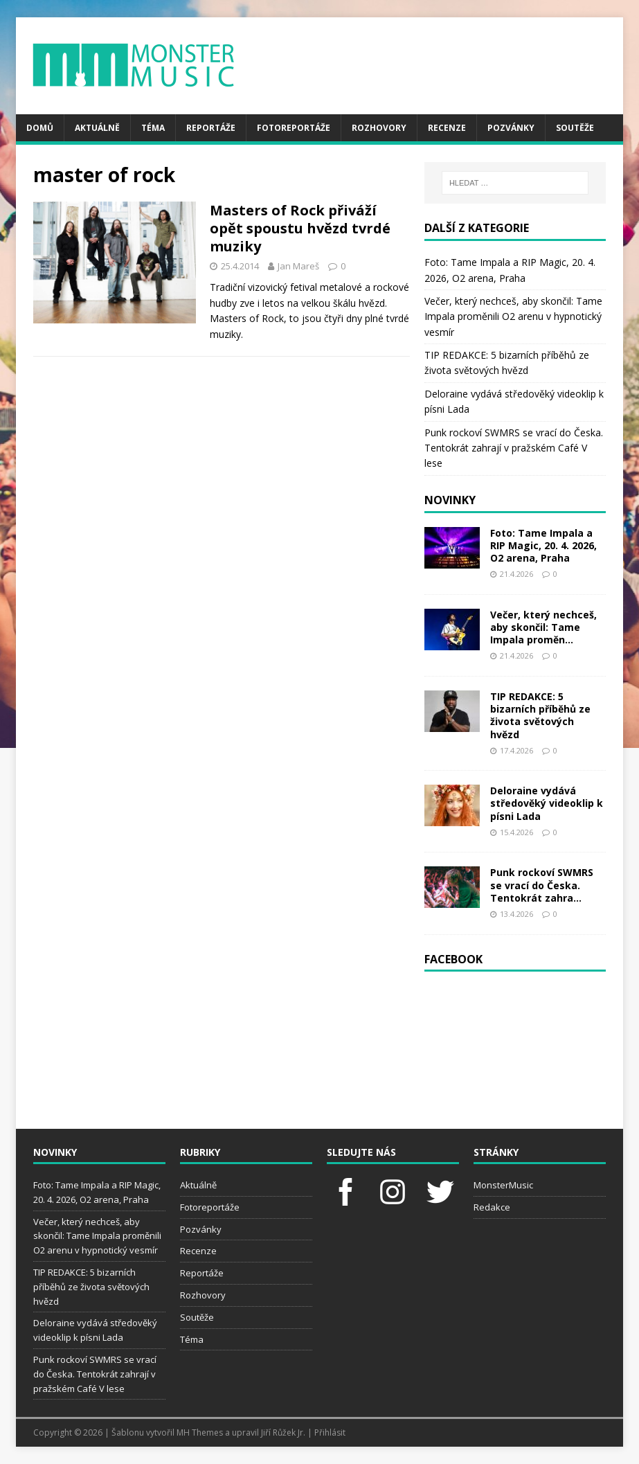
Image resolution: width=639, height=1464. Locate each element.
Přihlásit (329, 1432)
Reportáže (210, 128)
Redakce (492, 1207)
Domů (39, 128)
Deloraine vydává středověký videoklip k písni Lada (546, 803)
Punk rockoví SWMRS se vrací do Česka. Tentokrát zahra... (541, 885)
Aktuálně (97, 128)
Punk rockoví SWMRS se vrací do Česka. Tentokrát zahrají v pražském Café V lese (513, 448)
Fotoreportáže (293, 128)
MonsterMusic (503, 1185)
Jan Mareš (298, 266)
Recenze (447, 128)
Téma (153, 128)
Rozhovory (379, 128)
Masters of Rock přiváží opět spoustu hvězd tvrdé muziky (300, 228)
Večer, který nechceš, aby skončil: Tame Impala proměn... (543, 627)
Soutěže (575, 128)
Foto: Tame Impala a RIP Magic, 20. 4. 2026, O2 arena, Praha (543, 545)
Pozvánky (510, 128)
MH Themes (200, 1432)
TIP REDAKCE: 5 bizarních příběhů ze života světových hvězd (540, 715)
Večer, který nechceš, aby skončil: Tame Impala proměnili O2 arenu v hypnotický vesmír (513, 316)
